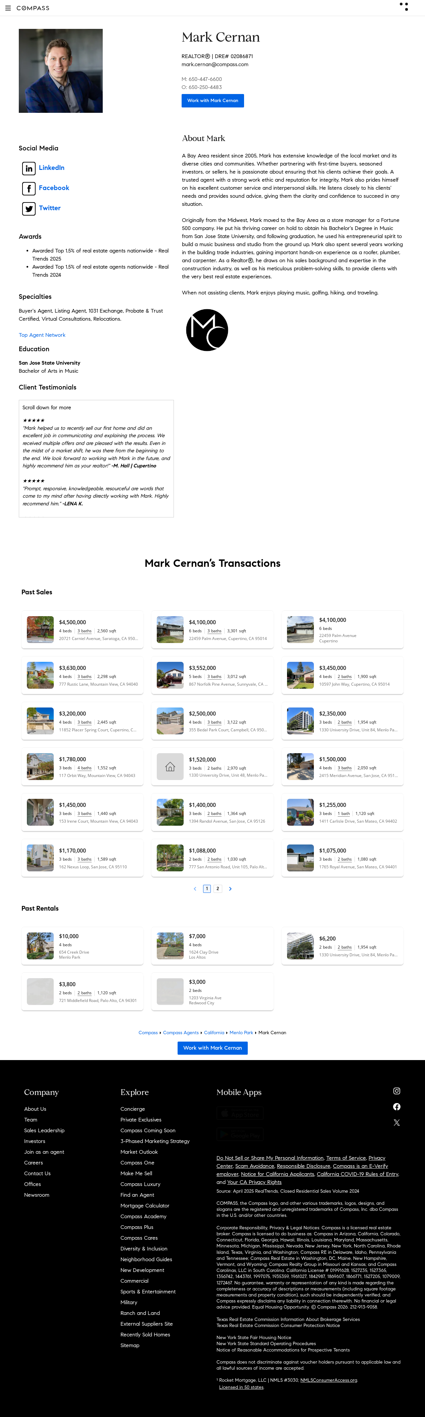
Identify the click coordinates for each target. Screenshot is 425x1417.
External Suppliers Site (147, 1324)
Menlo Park (241, 1033)
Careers (33, 1162)
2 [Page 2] (218, 889)
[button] (8, 8)
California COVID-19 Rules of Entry (357, 1174)
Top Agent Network (42, 335)
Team (30, 1119)
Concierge (133, 1109)
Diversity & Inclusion (144, 1248)
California (214, 1033)
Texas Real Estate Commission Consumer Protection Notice (278, 1325)
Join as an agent (44, 1152)
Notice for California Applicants (277, 1174)
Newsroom (36, 1195)
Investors (34, 1141)
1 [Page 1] (207, 889)
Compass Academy (144, 1216)
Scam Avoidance (254, 1166)
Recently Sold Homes (145, 1334)
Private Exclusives (141, 1119)
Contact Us (37, 1173)
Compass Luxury (140, 1184)
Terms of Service (346, 1158)
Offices (32, 1184)
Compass (148, 1033)
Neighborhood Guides (146, 1259)
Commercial (134, 1281)
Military (129, 1302)
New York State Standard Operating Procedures (266, 1343)
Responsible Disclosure (303, 1166)
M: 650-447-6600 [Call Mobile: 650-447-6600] (202, 79)
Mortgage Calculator (145, 1205)
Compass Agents (181, 1033)
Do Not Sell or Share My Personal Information (270, 1158)
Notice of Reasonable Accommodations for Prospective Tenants (283, 1350)
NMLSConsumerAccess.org (328, 1380)
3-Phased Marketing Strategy (155, 1141)
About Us (35, 1109)
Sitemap (130, 1345)
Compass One (137, 1162)
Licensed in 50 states (241, 1387)
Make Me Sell (136, 1173)
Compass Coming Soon (148, 1130)
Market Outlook (139, 1152)
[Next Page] (230, 889)
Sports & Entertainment (148, 1291)
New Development (142, 1270)
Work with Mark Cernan (212, 100)
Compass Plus (137, 1227)
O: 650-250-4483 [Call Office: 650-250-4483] (202, 87)
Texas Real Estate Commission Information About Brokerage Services (288, 1319)
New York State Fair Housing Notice (254, 1337)
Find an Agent (137, 1195)
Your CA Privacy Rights (254, 1182)
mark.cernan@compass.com (215, 64)
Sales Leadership (44, 1130)
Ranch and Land (140, 1313)
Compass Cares (139, 1238)
